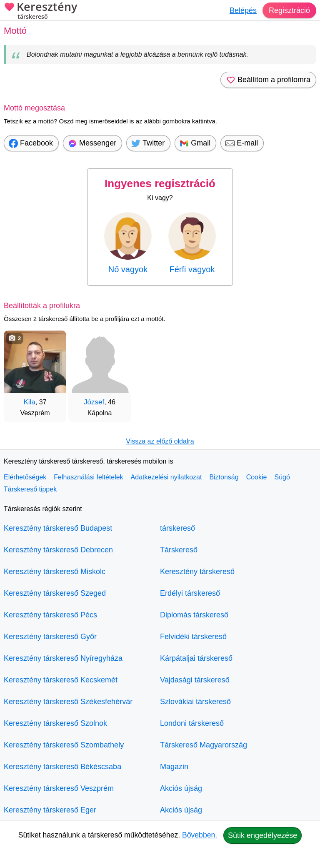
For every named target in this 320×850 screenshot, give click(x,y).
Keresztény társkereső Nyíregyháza (63, 658)
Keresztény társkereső (197, 571)
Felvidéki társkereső (193, 636)
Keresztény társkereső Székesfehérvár (68, 701)
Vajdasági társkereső (195, 680)
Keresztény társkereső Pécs (50, 615)
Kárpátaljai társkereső (196, 658)
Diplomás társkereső (194, 615)
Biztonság (223, 477)
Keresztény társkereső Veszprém (59, 788)
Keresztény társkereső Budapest (58, 528)
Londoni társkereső (192, 723)
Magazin (174, 766)
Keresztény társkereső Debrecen (58, 550)
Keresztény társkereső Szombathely (64, 745)
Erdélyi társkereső (190, 593)
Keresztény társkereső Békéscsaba (62, 766)
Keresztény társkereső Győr (50, 636)
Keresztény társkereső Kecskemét (61, 680)
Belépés (243, 10)
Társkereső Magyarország (203, 745)
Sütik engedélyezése (262, 835)
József (94, 402)
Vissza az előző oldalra (160, 441)
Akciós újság (181, 788)
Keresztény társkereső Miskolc (54, 571)
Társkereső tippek (30, 489)
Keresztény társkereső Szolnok (55, 723)
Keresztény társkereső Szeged (55, 593)
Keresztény (40, 11)
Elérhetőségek (25, 477)
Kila (29, 402)
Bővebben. (199, 835)
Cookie (256, 477)
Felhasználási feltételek (88, 477)
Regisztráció (289, 10)
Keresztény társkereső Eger (50, 810)
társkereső (177, 528)
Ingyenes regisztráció (160, 183)
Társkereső (179, 550)
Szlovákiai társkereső (195, 701)
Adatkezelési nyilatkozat (166, 477)
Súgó (282, 477)
